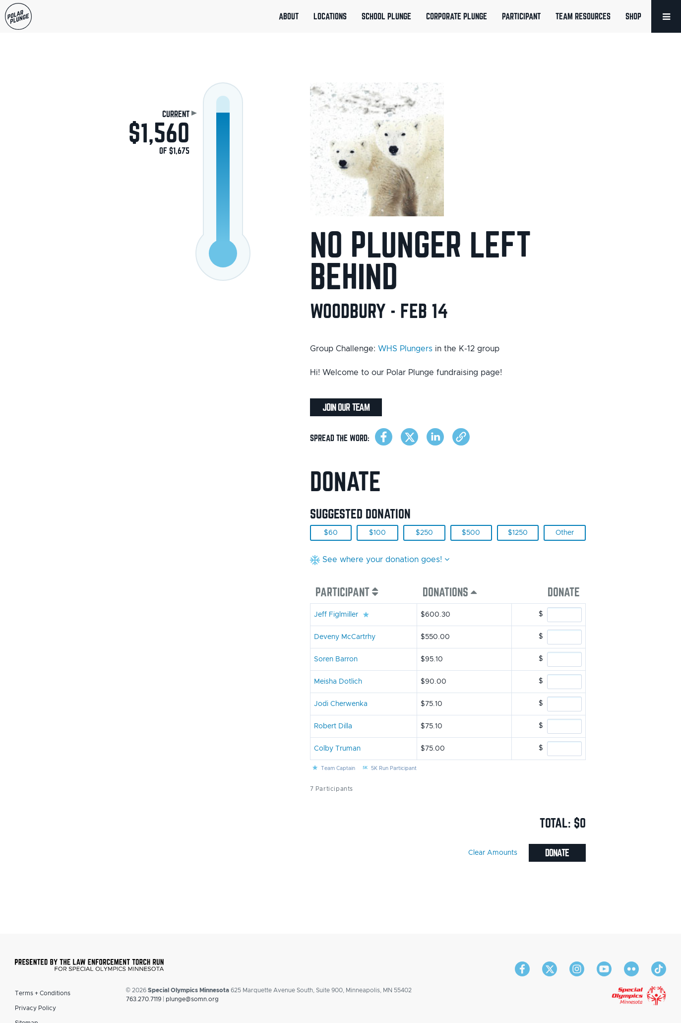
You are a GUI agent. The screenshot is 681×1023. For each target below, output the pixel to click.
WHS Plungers (405, 349)
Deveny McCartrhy (344, 637)
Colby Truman (337, 748)
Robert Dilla (333, 726)
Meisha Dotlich (338, 681)
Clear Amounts (492, 852)
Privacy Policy (35, 1008)
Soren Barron (336, 659)
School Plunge (386, 16)
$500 (471, 532)
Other (565, 532)
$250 (424, 532)
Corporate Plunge (456, 16)
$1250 (518, 532)
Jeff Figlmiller (336, 614)
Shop (633, 16)
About (289, 16)
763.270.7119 (143, 999)
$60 (331, 532)
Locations (330, 16)
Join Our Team (346, 407)
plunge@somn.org (192, 999)
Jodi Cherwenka (341, 704)
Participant (521, 16)
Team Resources (583, 16)
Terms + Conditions (42, 993)
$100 (377, 532)
